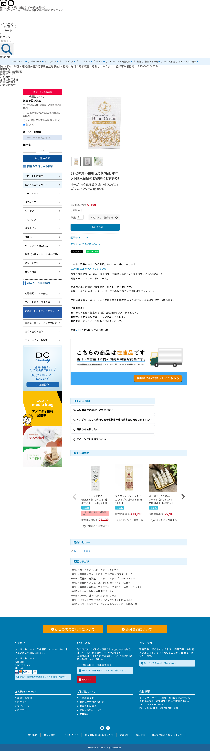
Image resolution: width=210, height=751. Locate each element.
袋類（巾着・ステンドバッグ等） (42, 254)
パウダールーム (125, 574)
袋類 (138, 61)
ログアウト (23, 710)
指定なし (28, 124)
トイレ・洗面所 (122, 582)
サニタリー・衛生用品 (119, 61)
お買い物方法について (92, 702)
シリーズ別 (85, 595)
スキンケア (68, 61)
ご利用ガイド (8, 77)
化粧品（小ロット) (128, 600)
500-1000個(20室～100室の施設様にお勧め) (41, 114)
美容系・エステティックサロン (41, 322)
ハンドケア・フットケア (106, 569)
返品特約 (84, 714)
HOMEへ (5, 69)
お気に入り (8, 26)
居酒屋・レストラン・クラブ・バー (42, 312)
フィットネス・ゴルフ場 (37, 302)
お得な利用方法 (9, 79)
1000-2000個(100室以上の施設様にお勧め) (42, 107)
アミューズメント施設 (36, 340)
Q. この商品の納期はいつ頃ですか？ (93, 409)
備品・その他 (151, 61)
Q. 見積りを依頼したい (86, 429)
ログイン (5, 37)
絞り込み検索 (42, 158)
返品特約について (80, 237)
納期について (8, 74)
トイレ (131, 578)
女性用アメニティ (105, 591)
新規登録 (5, 57)
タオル (99, 61)
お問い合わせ (8, 85)
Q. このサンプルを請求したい (89, 439)
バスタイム (84, 61)
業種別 (83, 574)
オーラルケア (18, 61)
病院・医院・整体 (34, 331)
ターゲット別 (86, 591)
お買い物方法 (8, 82)
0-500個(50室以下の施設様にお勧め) (41, 120)
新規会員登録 (24, 697)
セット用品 (169, 61)
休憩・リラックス (132, 587)
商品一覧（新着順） (12, 71)
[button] (74, 496)
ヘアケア (52, 61)
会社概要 (32, 734)
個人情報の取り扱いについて (167, 734)
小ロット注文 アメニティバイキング (98, 600)
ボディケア (36, 61)
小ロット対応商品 (187, 61)
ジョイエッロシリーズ (104, 595)
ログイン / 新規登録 (42, 92)
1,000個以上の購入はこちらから (88, 268)
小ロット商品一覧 (128, 604)
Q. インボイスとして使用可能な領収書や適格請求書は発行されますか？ (112, 419)
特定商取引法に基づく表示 (99, 734)
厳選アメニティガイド (36, 184)
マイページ (6, 23)
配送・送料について (91, 710)
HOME (74, 569)
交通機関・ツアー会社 (36, 293)
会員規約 (124, 734)
